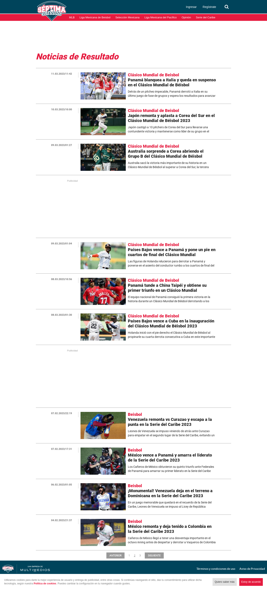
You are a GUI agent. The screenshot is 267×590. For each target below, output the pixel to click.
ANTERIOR (115, 555)
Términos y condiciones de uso (215, 569)
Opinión (186, 17)
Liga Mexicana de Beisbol (94, 17)
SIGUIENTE (155, 555)
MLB (72, 17)
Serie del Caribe (205, 17)
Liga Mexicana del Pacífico (160, 17)
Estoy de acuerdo (251, 581)
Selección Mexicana (127, 17)
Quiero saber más (224, 581)
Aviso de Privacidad (252, 569)
